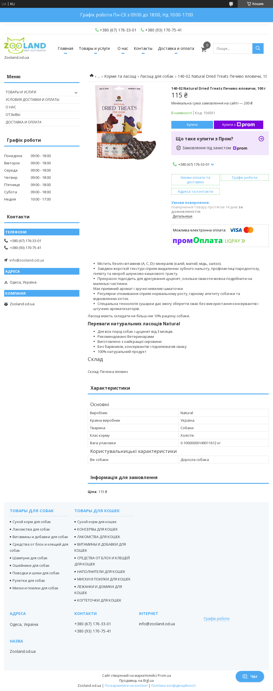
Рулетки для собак (29, 580)
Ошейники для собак (31, 565)
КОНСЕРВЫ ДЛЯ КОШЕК (97, 529)
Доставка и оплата (176, 48)
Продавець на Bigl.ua (136, 680)
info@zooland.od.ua (26, 260)
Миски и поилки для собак (35, 587)
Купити (192, 125)
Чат (249, 676)
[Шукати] (258, 48)
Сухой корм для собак (32, 521)
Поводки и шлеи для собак (36, 572)
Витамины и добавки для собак (40, 536)
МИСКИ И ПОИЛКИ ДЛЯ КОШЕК (104, 579)
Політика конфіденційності (173, 685)
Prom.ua (164, 675)
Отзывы (13, 114)
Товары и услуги (94, 48)
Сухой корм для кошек (97, 521)
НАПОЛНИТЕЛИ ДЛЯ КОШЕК (101, 571)
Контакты (143, 48)
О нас (123, 48)
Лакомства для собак (31, 529)
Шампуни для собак (30, 557)
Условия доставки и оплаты (32, 99)
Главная (65, 48)
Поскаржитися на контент (126, 685)
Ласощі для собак (157, 76)
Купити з (238, 124)
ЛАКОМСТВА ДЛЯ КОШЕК (98, 536)
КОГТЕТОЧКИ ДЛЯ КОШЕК (99, 600)
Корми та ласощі (120, 76)
